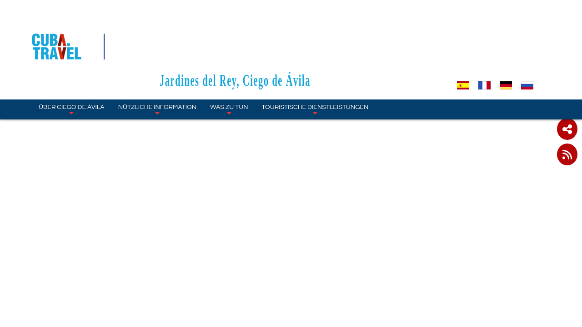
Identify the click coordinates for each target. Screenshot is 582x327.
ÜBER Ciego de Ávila (72, 57)
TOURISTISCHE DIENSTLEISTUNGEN (315, 57)
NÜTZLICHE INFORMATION (157, 57)
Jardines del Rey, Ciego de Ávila (291, 28)
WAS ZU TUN (229, 57)
